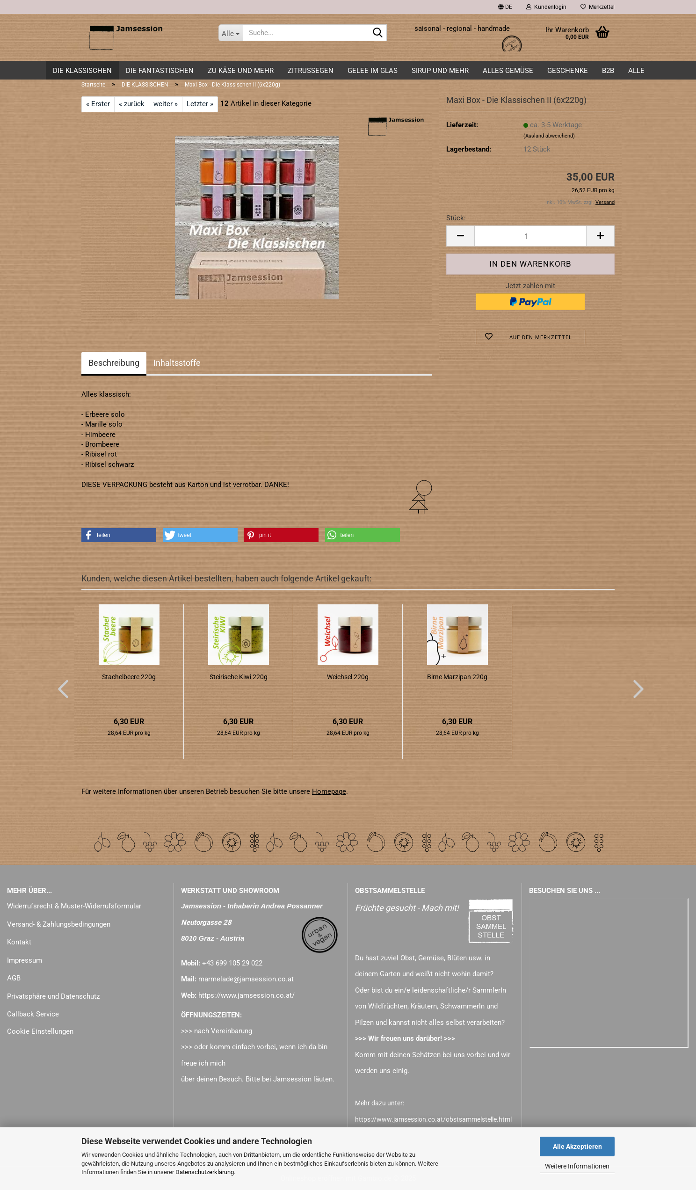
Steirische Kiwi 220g (239, 677)
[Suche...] (230, 32)
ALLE (636, 70)
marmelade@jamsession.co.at (246, 979)
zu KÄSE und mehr (241, 70)
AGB (14, 978)
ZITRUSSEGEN (311, 70)
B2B (608, 70)
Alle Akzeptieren (577, 1146)
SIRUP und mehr (440, 70)
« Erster (98, 104)
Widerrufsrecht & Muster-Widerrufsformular (74, 906)
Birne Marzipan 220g (457, 677)
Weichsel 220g (348, 677)
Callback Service (33, 1014)
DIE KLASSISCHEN (82, 70)
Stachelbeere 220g (129, 677)
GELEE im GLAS (373, 70)
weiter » (165, 104)
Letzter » (200, 104)
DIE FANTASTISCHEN (160, 70)
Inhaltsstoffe (177, 363)
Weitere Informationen (577, 1166)
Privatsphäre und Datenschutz (53, 996)
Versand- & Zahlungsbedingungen (58, 924)
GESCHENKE (567, 70)
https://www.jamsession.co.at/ (246, 995)
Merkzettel (597, 7)
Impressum (24, 960)
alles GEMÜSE (508, 70)
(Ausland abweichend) (549, 136)
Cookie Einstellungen (40, 1031)
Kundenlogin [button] (546, 7)
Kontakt (19, 942)
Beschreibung (113, 363)
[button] (505, 7)
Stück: (456, 218)
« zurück (132, 104)
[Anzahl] (530, 236)
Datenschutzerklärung (204, 1171)
